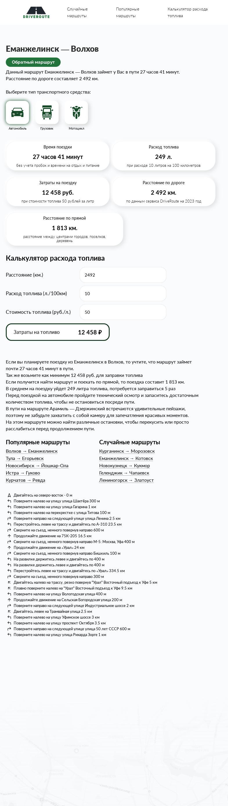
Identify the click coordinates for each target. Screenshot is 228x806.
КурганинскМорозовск (127, 451)
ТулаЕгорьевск (25, 458)
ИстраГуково (23, 472)
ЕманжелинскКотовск (126, 458)
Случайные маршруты (77, 12)
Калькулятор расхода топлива (188, 12)
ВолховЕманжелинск (31, 451)
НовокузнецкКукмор (124, 465)
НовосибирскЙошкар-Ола (37, 465)
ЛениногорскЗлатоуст (126, 480)
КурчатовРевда (25, 480)
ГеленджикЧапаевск (124, 472)
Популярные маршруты (127, 12)
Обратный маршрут (33, 62)
